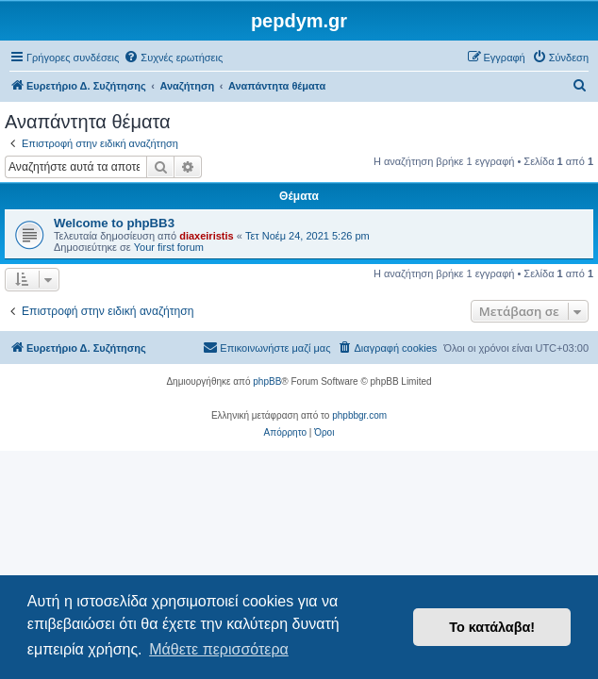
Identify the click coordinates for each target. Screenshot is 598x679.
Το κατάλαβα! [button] (492, 627)
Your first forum (169, 247)
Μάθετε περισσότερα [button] (219, 649)
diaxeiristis (206, 235)
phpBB (267, 381)
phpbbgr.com (359, 415)
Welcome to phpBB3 (114, 223)
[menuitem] (173, 57)
